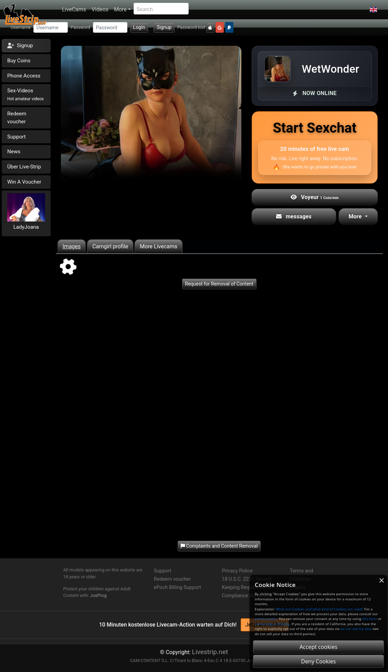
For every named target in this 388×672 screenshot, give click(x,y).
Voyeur (315, 197)
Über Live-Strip (24, 167)
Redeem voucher (16, 118)
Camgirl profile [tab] (110, 246)
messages (294, 216)
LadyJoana (26, 227)
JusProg (98, 595)
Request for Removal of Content (219, 284)
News (13, 151)
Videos (100, 9)
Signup (164, 27)
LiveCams (74, 9)
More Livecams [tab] (158, 246)
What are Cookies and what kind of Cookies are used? (320, 609)
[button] (373, 10)
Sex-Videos (25, 94)
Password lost (191, 27)
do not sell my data (356, 629)
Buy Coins (18, 61)
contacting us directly (272, 624)
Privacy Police (237, 571)
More (120, 9)
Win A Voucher (24, 182)
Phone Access (23, 76)
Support (16, 137)
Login (139, 27)
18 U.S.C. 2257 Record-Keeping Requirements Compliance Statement (247, 587)
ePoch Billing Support (177, 587)
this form (369, 619)
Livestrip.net (210, 652)
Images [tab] (72, 246)
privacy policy (266, 619)
